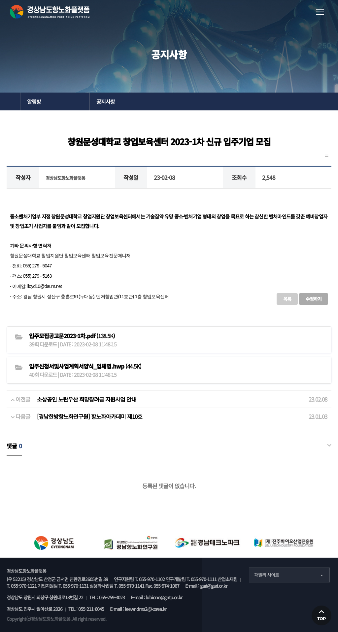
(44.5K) (85, 366)
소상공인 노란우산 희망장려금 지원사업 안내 (86, 399)
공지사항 (105, 101)
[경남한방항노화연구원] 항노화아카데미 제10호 (89, 416)
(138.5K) (72, 336)
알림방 (34, 101)
